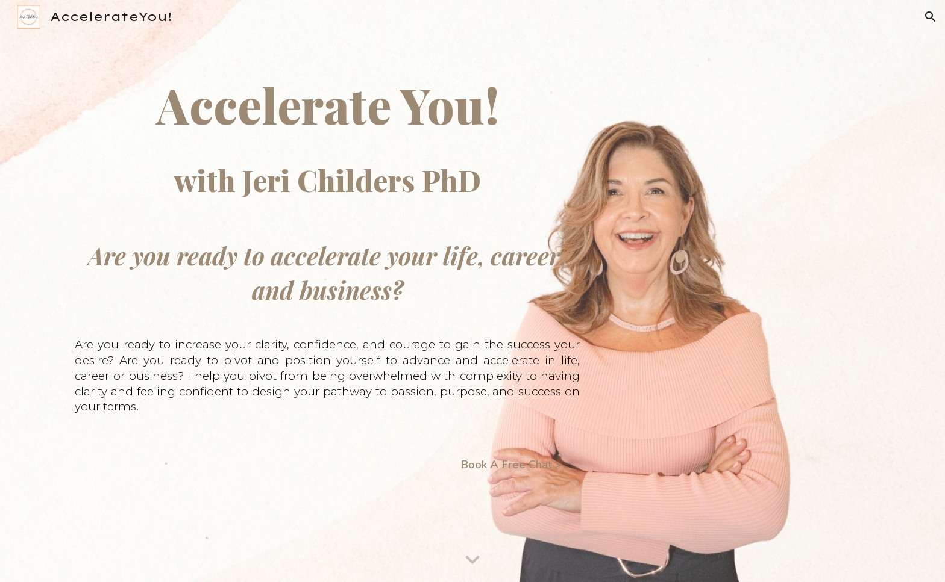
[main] (336, 291)
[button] (930, 16)
